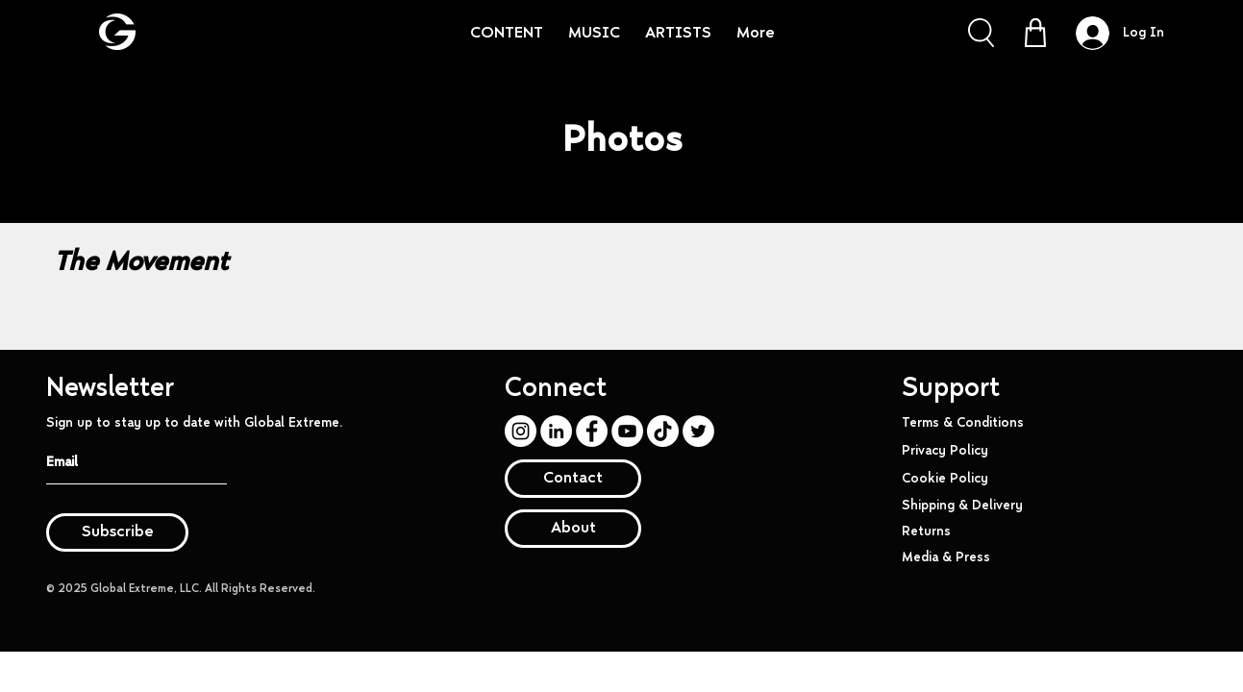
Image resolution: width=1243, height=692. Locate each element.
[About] (573, 528)
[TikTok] (663, 431)
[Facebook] (592, 431)
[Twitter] (698, 431)
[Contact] (573, 478)
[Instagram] (520, 431)
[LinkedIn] (556, 431)
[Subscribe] (117, 532)
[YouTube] (627, 431)
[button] (981, 32)
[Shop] (1035, 32)
